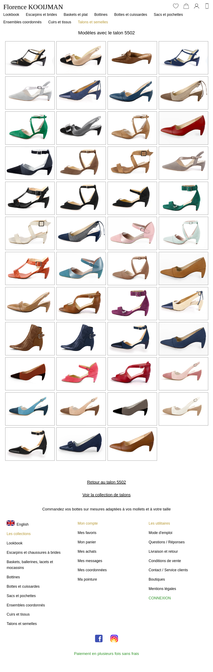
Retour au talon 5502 (106, 482)
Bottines (101, 14)
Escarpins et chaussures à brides (34, 552)
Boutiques (157, 579)
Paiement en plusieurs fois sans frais (106, 653)
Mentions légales (162, 589)
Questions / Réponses (167, 542)
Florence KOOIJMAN (33, 7)
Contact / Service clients (168, 570)
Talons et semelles (93, 22)
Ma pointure (87, 579)
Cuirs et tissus (59, 22)
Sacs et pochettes (168, 14)
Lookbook (11, 14)
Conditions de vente (165, 561)
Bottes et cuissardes (130, 14)
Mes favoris (87, 533)
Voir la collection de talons (106, 495)
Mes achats (87, 551)
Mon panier (87, 542)
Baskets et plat (76, 14)
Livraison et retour (163, 551)
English (17, 524)
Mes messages (90, 561)
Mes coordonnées (92, 570)
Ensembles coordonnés (22, 22)
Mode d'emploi (160, 533)
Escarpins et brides (41, 14)
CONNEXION (160, 598)
